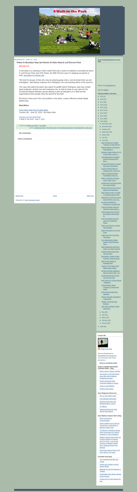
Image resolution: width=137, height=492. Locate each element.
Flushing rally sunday (106, 389)
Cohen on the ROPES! (107, 386)
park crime (88, 128)
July (103, 137)
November (105, 126)
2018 (102, 99)
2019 (102, 96)
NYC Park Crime (51, 128)
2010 (102, 121)
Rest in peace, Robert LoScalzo (110, 371)
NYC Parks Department (65, 128)
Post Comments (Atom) (32, 200)
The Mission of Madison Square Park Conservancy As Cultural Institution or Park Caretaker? (110, 432)
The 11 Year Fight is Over (108, 396)
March (104, 317)
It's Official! (103, 406)
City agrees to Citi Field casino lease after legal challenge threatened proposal (109, 376)
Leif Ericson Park (39, 128)
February (105, 320)
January (104, 323)
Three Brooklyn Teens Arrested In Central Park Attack (110, 287)
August (104, 135)
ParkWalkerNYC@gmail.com (107, 356)
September (105, 132)
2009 (102, 326)
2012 (102, 116)
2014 (102, 110)
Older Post (90, 196)
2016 (102, 105)
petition (106, 90)
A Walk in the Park (106, 349)
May (103, 312)
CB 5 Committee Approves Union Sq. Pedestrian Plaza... (110, 221)
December (105, 124)
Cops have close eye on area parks (33, 110)
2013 (102, 113)
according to (29, 75)
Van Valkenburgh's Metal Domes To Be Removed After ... (110, 242)
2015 (102, 107)
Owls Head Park (79, 128)
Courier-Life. (39, 75)
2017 (102, 102)
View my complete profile (108, 363)
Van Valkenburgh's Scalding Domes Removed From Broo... (110, 159)
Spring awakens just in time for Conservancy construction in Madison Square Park (110, 425)
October (104, 129)
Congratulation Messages (108, 399)
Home (55, 196)
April (103, 315)
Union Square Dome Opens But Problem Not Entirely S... (110, 214)
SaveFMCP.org (110, 85)
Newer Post (19, 196)
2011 (102, 118)
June (103, 140)
